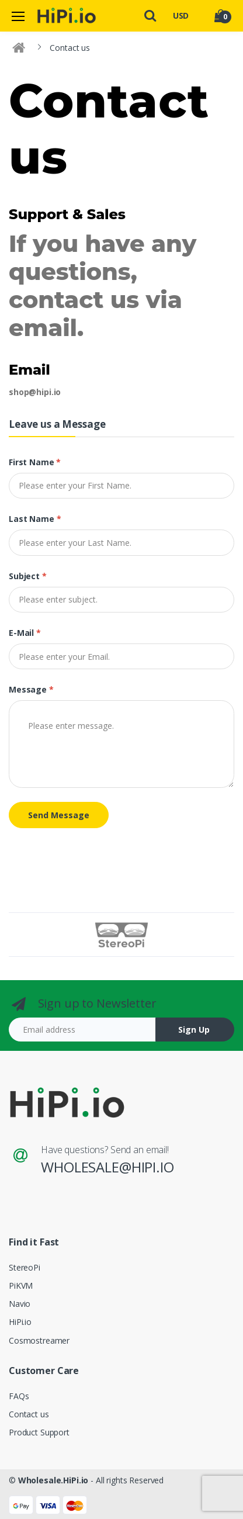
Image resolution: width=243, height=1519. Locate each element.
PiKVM (21, 1285)
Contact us (29, 1414)
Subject (28, 576)
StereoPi (24, 1267)
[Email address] (82, 1029)
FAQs (19, 1396)
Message (31, 689)
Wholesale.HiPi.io (53, 1480)
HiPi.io (20, 1321)
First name (35, 462)
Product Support (39, 1432)
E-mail (25, 632)
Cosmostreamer (39, 1340)
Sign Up (194, 1029)
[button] (150, 14)
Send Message (58, 815)
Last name (35, 518)
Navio (19, 1303)
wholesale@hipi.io (107, 1167)
